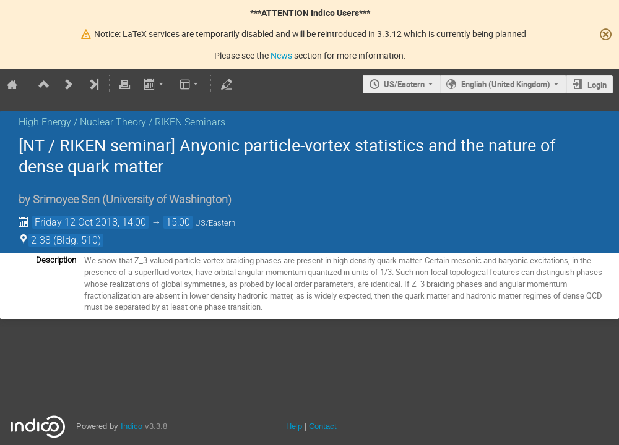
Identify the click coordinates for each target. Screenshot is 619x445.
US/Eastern (404, 84)
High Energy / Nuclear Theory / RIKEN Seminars (122, 122)
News (281, 55)
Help (294, 426)
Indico (131, 426)
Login (597, 84)
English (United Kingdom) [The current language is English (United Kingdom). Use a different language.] (505, 84)
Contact (323, 426)
